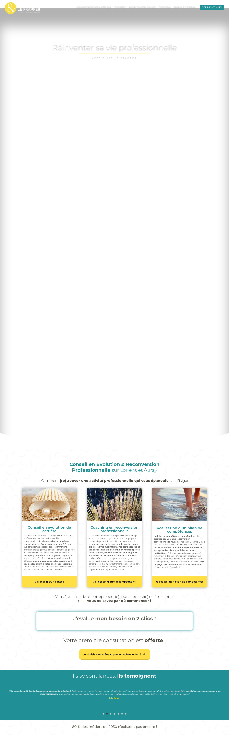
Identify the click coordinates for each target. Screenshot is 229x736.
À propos (164, 7)
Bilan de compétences (142, 7)
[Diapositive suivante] (225, 678)
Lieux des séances (184, 7)
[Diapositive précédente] (3, 678)
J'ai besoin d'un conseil (49, 563)
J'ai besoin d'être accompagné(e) (114, 563)
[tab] (103, 696)
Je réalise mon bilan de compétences (180, 563)
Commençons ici (212, 7)
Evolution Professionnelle (94, 7)
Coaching (120, 7)
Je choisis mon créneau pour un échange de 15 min (114, 636)
